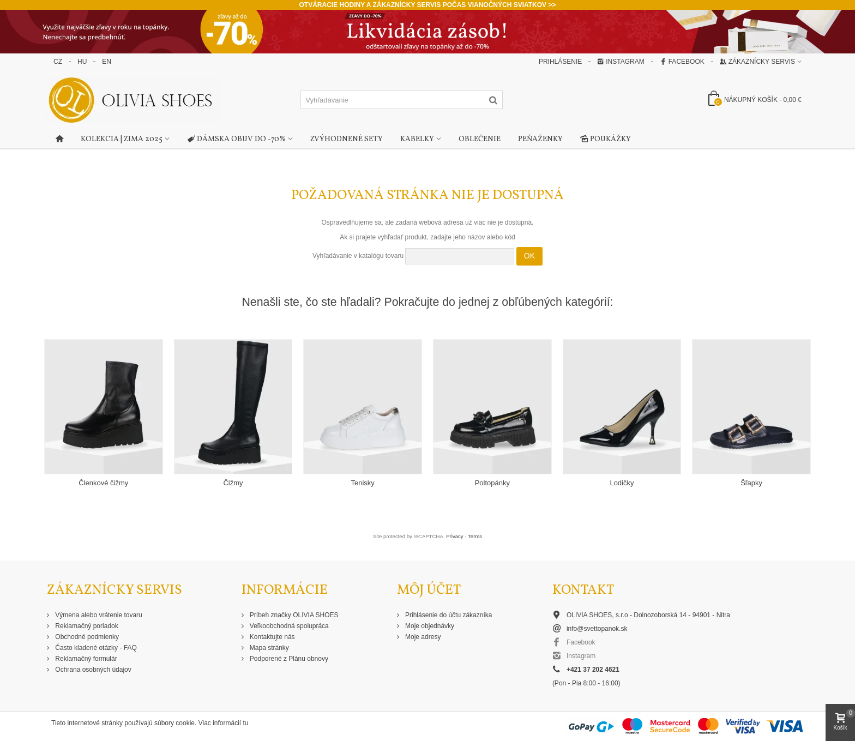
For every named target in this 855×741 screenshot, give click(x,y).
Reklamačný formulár (85, 658)
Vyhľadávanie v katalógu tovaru (358, 256)
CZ (57, 61)
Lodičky (622, 483)
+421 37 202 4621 (593, 669)
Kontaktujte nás (271, 637)
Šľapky (751, 483)
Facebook (682, 61)
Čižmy (233, 483)
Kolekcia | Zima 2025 (121, 139)
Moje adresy (422, 637)
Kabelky (417, 139)
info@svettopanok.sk (597, 628)
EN (106, 61)
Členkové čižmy (103, 483)
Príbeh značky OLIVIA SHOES (293, 615)
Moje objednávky (429, 626)
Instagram (620, 61)
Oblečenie (480, 139)
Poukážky (605, 139)
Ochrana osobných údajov (92, 669)
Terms (475, 536)
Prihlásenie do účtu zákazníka (448, 615)
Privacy (454, 536)
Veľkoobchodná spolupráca (288, 626)
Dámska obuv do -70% (236, 139)
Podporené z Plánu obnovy (288, 658)
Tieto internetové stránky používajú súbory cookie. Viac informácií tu (150, 723)
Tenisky (362, 483)
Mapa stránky (268, 648)
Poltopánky (492, 483)
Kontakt (583, 590)
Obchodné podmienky (86, 637)
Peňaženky (540, 139)
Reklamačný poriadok (85, 626)
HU (82, 61)
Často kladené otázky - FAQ (95, 648)
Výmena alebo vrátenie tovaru (97, 615)
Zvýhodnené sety (346, 139)
